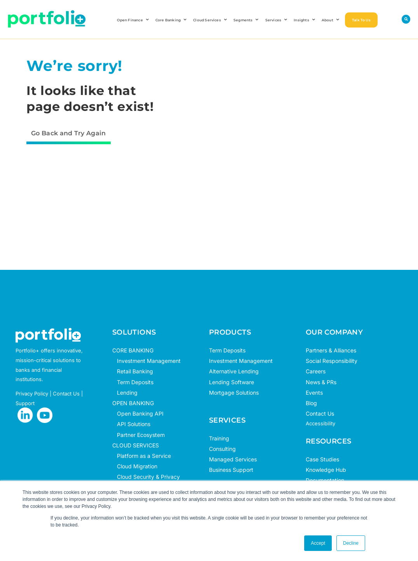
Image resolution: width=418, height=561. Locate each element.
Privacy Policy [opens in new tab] (32, 393)
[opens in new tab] (25, 415)
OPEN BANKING (133, 403)
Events (314, 392)
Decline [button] (351, 543)
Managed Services (233, 459)
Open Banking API (138, 413)
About (331, 19)
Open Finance (133, 19)
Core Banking (171, 19)
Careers (316, 371)
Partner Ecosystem (138, 435)
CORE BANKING (132, 350)
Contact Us (320, 413)
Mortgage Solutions (234, 392)
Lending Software (231, 382)
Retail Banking (132, 371)
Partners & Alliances (331, 350)
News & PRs (321, 382)
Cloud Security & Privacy (146, 476)
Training (219, 438)
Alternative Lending (234, 371)
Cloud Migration (134, 466)
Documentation (325, 480)
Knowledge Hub (326, 469)
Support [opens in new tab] (25, 403)
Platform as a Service (141, 455)
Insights (305, 19)
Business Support (231, 469)
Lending (127, 392)
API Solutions (131, 424)
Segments (246, 19)
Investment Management (149, 360)
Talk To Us (361, 20)
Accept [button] (318, 543)
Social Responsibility (331, 360)
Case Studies (322, 459)
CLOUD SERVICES (135, 445)
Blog (311, 403)
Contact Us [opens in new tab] (66, 393)
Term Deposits (132, 382)
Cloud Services (210, 19)
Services (277, 19)
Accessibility (320, 423)
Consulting (222, 448)
